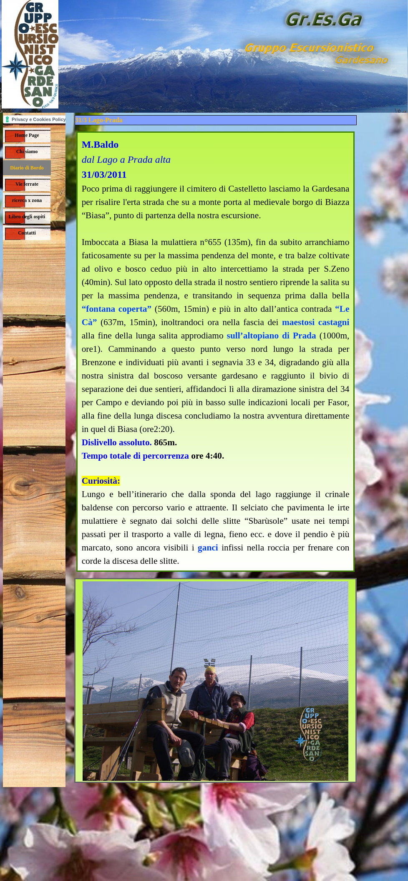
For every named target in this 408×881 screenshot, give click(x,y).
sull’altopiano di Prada (271, 336)
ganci (208, 548)
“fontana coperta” (117, 309)
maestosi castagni (315, 322)
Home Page (27, 135)
